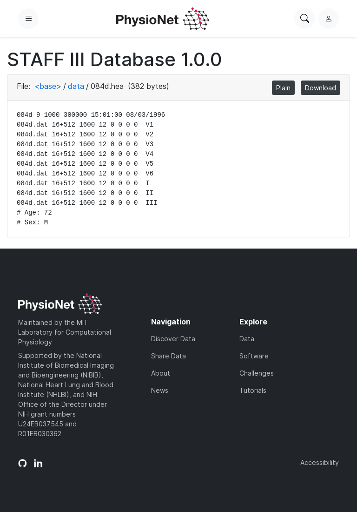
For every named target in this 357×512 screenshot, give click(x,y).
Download (320, 88)
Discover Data (173, 339)
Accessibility (319, 462)
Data (246, 339)
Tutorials (252, 390)
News (159, 390)
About (160, 373)
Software (254, 356)
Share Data (168, 356)
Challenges (256, 373)
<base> (47, 86)
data (76, 86)
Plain (283, 88)
